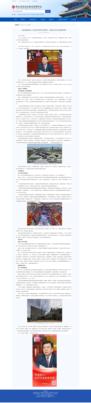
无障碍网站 (77, 1)
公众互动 (73, 19)
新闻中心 (23, 19)
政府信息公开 (32, 19)
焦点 (27, 24)
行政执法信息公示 (62, 19)
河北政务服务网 (35, 1)
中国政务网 (14, 1)
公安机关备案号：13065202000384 (40, 393)
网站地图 (45, 391)
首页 (15, 19)
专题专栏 (43, 19)
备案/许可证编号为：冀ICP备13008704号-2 (50, 392)
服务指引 (51, 19)
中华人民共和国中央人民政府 (24, 1)
